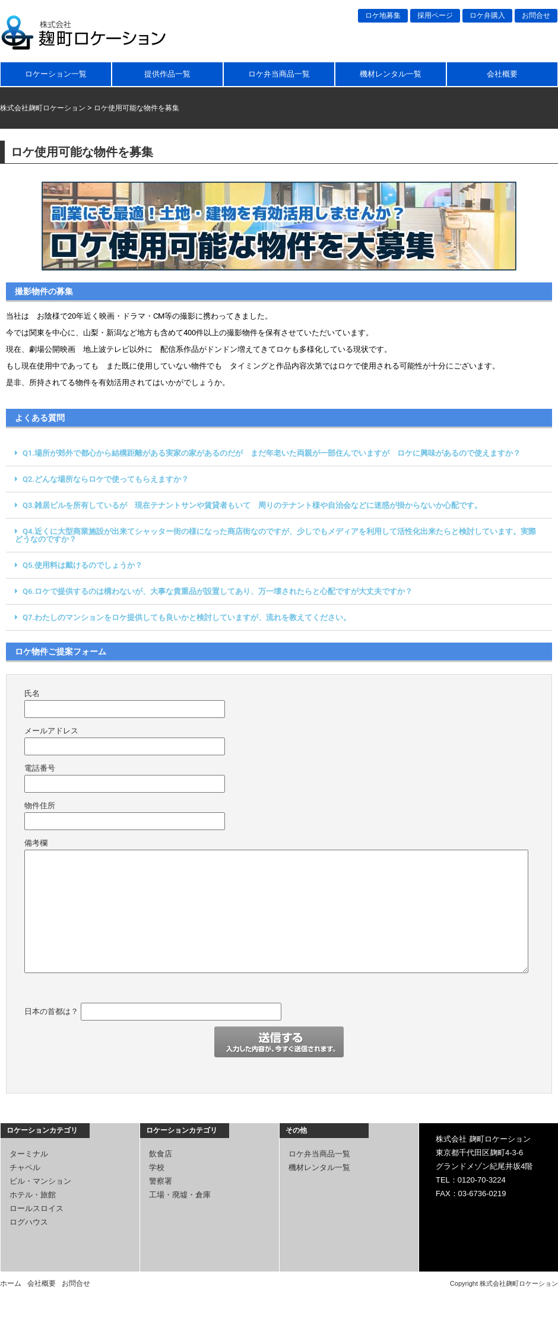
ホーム (10, 1283)
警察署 (160, 1181)
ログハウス (28, 1222)
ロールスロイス (36, 1208)
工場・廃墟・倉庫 (180, 1194)
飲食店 (160, 1153)
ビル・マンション (40, 1181)
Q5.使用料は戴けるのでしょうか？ (82, 565)
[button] (279, 453)
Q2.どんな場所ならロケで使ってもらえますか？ (106, 479)
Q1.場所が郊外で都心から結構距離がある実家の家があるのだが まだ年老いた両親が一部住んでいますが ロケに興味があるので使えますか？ (272, 453)
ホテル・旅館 (32, 1194)
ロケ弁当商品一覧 (279, 73)
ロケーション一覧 (56, 73)
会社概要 (502, 73)
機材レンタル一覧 (390, 73)
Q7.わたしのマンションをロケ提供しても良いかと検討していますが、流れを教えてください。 (187, 617)
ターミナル (28, 1153)
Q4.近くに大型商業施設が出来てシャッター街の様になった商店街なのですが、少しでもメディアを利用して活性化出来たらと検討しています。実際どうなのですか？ (275, 535)
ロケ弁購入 (487, 15)
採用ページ (435, 15)
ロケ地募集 (383, 15)
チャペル (24, 1167)
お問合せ (536, 15)
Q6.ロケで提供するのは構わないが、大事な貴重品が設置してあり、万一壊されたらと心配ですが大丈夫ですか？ (218, 591)
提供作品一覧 (167, 73)
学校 (156, 1167)
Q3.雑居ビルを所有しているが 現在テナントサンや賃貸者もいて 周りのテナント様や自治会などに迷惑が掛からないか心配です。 (252, 505)
